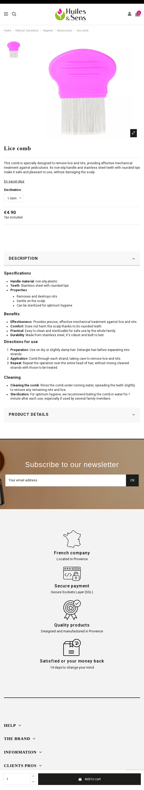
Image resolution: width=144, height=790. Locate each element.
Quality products (72, 625)
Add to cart (89, 779)
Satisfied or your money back (72, 661)
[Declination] (13, 198)
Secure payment (72, 585)
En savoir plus (14, 181)
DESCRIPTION (72, 258)
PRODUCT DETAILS (72, 414)
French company (72, 552)
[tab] (72, 259)
